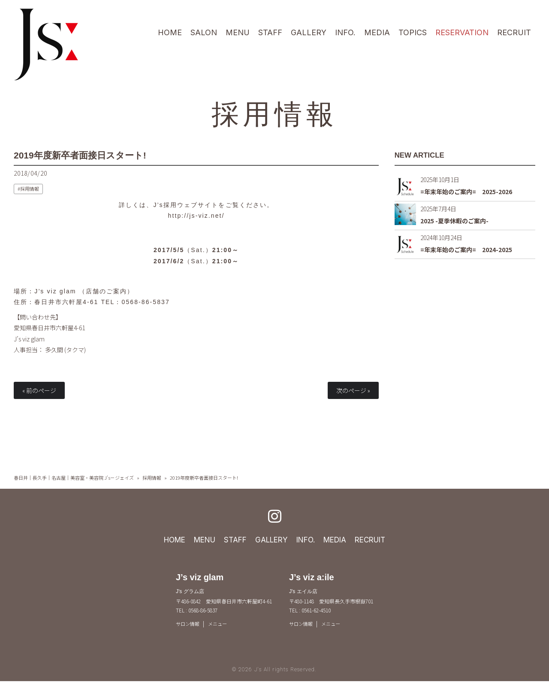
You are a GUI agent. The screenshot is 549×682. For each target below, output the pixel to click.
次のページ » (353, 390)
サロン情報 (189, 623)
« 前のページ (39, 390)
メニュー (220, 623)
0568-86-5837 (146, 301)
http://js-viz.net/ (196, 215)
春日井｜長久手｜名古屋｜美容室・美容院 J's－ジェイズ (74, 477)
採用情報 (274, 112)
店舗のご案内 (106, 291)
